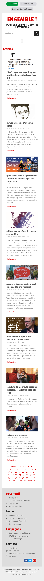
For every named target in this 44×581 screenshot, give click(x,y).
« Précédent (11, 466)
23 (27, 472)
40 (30, 478)
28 (16, 475)
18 (9, 472)
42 (10, 480)
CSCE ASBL (11, 572)
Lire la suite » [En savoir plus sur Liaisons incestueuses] (11, 460)
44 (17, 480)
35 (12, 478)
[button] (22, 41)
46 (25, 480)
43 (14, 480)
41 (34, 478)
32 (31, 475)
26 (9, 475)
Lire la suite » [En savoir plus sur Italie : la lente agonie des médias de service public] (11, 362)
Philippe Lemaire (31, 572)
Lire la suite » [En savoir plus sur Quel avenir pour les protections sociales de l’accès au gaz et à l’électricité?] (11, 206)
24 (30, 472)
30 (24, 475)
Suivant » (31, 480)
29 (20, 475)
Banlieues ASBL (26, 574)
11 (14, 469)
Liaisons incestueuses (16, 435)
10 (11, 469)
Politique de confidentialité (13, 569)
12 (18, 469)
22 (23, 472)
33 (34, 475)
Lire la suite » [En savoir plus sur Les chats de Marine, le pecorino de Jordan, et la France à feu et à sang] (11, 410)
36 (16, 478)
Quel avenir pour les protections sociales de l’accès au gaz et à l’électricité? (21, 179)
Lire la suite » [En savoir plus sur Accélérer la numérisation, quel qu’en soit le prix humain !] (11, 312)
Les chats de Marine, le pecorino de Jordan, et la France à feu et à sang (21, 390)
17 (35, 469)
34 (9, 478)
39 (27, 478)
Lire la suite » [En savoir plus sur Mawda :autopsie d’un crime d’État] (11, 151)
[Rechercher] (36, 33)
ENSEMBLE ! (22, 20)
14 (25, 469)
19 (12, 472)
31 (27, 475)
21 (19, 472)
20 (16, 472)
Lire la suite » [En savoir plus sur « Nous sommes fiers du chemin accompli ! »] (11, 259)
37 (20, 478)
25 (34, 472)
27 (12, 475)
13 (21, 469)
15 (28, 469)
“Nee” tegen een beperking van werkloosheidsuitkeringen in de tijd (21, 75)
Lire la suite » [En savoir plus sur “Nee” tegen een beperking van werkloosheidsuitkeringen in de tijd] (11, 98)
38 (23, 478)
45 (21, 480)
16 (32, 469)
